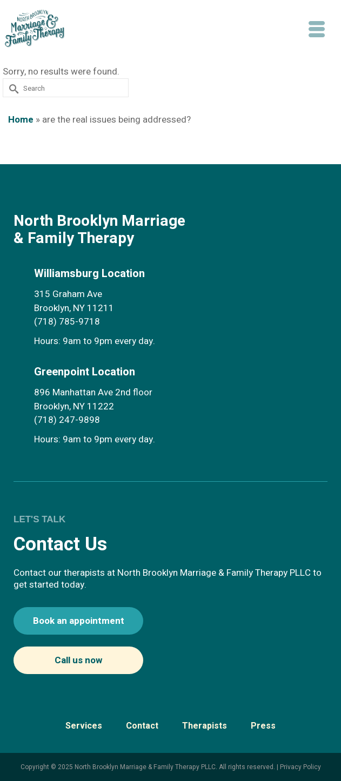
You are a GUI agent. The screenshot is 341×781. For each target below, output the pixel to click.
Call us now (78, 660)
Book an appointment (78, 621)
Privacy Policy (300, 767)
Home (21, 119)
